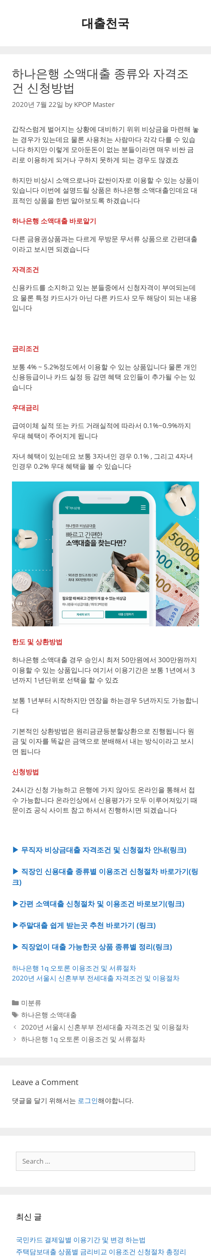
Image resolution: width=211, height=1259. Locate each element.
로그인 (88, 1100)
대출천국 (105, 23)
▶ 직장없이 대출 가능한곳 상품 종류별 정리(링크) (92, 946)
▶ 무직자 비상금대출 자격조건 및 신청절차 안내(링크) (99, 849)
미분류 (31, 1002)
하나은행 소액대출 (49, 1014)
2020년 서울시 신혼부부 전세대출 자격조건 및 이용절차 (96, 978)
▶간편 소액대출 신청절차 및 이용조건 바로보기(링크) (98, 903)
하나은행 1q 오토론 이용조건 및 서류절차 (74, 968)
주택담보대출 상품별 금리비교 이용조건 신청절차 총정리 (101, 1251)
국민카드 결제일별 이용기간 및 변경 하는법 (81, 1239)
